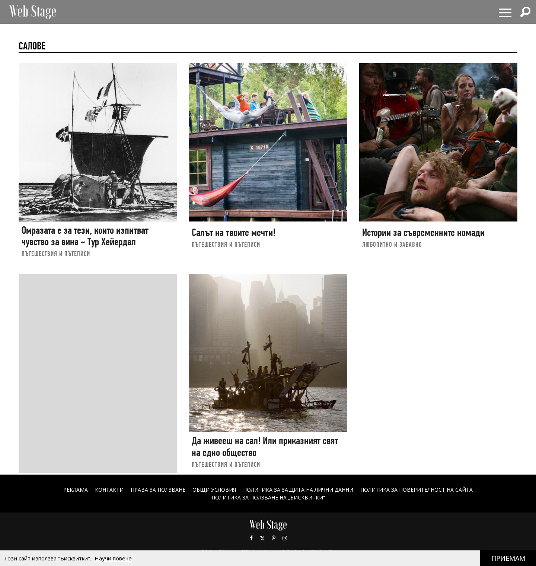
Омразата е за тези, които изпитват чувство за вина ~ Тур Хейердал (85, 236)
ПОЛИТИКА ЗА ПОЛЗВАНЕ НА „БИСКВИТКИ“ (268, 497)
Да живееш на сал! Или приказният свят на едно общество (265, 446)
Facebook (251, 538)
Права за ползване (158, 489)
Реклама (75, 489)
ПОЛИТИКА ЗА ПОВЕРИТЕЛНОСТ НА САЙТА (416, 489)
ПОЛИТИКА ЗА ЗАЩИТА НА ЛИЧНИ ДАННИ (298, 489)
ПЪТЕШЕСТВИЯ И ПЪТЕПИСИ (56, 254)
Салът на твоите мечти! (233, 232)
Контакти (109, 489)
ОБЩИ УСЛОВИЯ (214, 489)
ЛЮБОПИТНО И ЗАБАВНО (392, 244)
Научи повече (113, 558)
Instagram (284, 538)
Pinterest (273, 538)
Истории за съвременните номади (423, 232)
